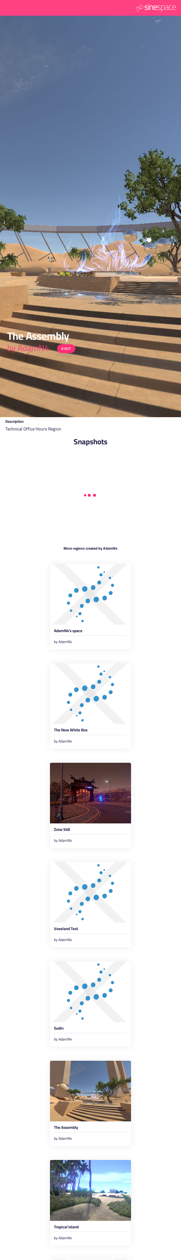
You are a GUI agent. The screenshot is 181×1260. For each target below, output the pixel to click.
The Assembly (66, 1128)
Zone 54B (62, 830)
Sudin (59, 1029)
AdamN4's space (68, 632)
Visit (66, 349)
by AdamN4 (28, 348)
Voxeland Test (66, 929)
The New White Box (70, 731)
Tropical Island (66, 1228)
